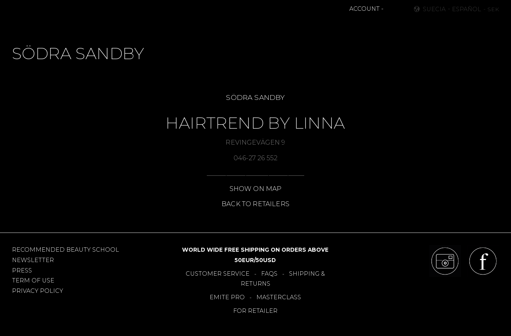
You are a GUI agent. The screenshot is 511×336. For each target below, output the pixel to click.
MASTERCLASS (278, 297)
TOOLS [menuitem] (260, 26)
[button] (390, 9)
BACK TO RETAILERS (255, 204)
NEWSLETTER (33, 260)
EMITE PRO (227, 297)
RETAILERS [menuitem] (329, 26)
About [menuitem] (365, 26)
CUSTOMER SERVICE (218, 273)
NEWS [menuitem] (182, 26)
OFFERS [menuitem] (292, 26)
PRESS (22, 270)
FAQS (269, 273)
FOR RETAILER (255, 310)
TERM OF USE (33, 280)
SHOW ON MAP (256, 189)
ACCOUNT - (366, 8)
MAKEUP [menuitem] (150, 26)
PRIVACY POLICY (37, 290)
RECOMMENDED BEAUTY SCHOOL (65, 249)
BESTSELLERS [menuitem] (221, 26)
